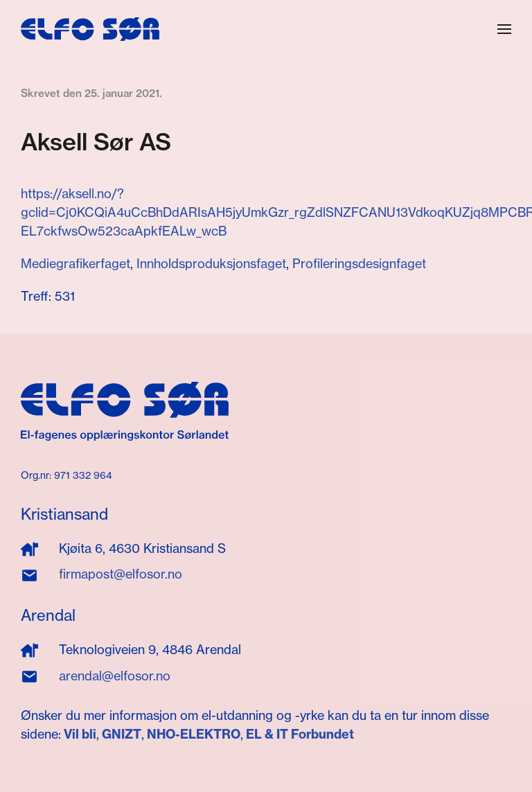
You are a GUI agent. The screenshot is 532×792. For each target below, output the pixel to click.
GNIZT (121, 734)
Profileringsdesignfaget (359, 264)
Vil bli (80, 734)
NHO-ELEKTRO (193, 734)
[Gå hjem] (90, 29)
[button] (504, 29)
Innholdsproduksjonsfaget (211, 264)
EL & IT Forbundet (298, 734)
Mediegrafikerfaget (75, 264)
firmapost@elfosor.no (120, 574)
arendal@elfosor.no (114, 676)
